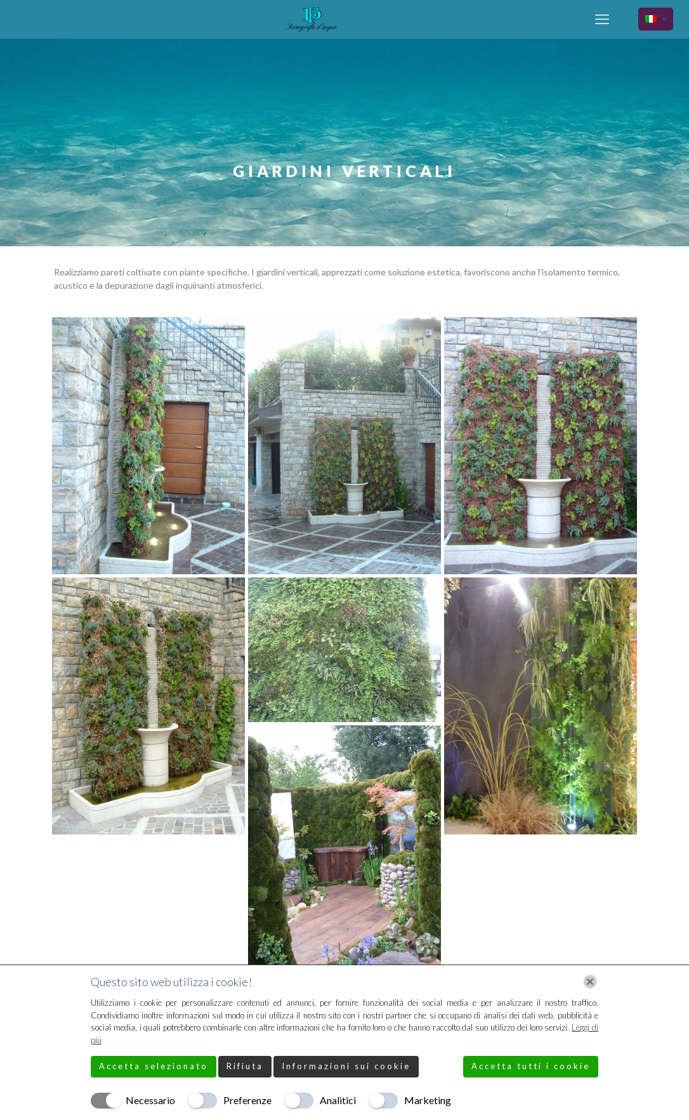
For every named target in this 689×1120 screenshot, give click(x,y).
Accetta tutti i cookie (530, 1066)
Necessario (150, 1100)
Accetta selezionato (153, 1066)
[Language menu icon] (655, 19)
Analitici (338, 1100)
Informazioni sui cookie (346, 1066)
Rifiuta (244, 1066)
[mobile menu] (602, 19)
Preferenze (247, 1100)
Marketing (427, 1100)
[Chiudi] (590, 981)
